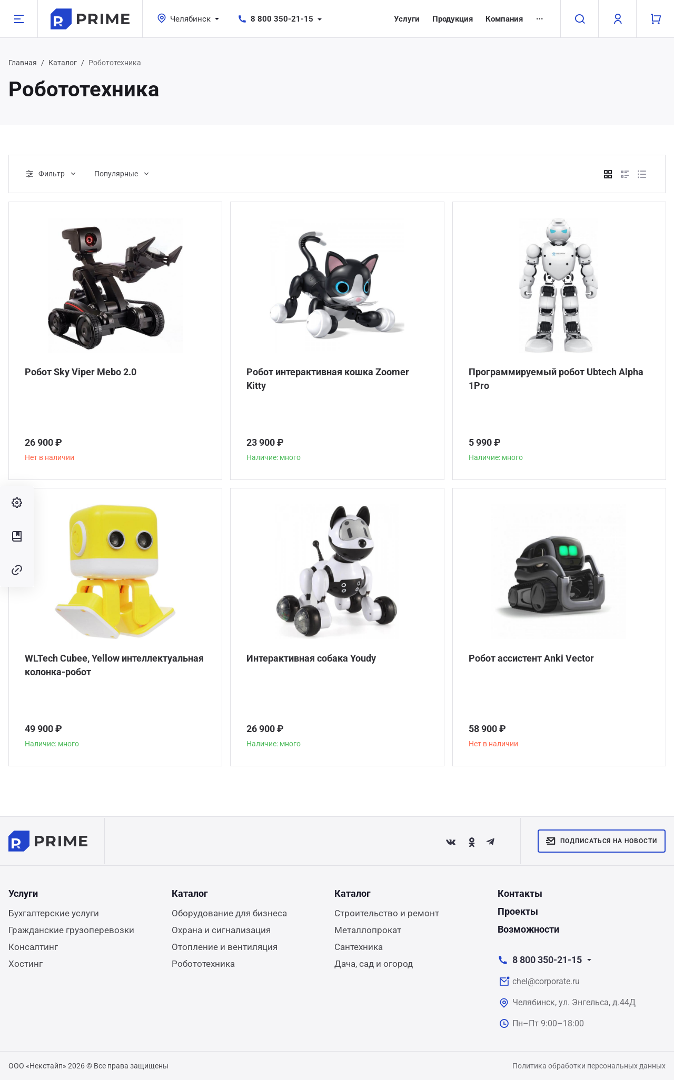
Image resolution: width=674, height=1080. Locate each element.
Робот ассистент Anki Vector (531, 658)
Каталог (62, 62)
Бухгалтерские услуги (53, 913)
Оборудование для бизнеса (229, 913)
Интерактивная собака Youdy (311, 658)
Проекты (518, 911)
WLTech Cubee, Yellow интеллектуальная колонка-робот (114, 665)
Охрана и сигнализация (221, 930)
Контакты (520, 893)
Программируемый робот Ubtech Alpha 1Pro (556, 378)
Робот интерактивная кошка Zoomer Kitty (327, 378)
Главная (22, 62)
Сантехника (358, 947)
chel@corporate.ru (546, 981)
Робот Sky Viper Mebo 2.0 (80, 371)
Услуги (407, 19)
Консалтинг (33, 947)
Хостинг (25, 963)
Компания (504, 19)
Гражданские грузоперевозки (71, 930)
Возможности (528, 929)
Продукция (452, 19)
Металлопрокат (367, 930)
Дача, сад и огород (373, 963)
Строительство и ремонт (386, 913)
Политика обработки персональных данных (589, 1066)
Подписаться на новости (601, 841)
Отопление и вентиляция (224, 947)
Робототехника (203, 963)
